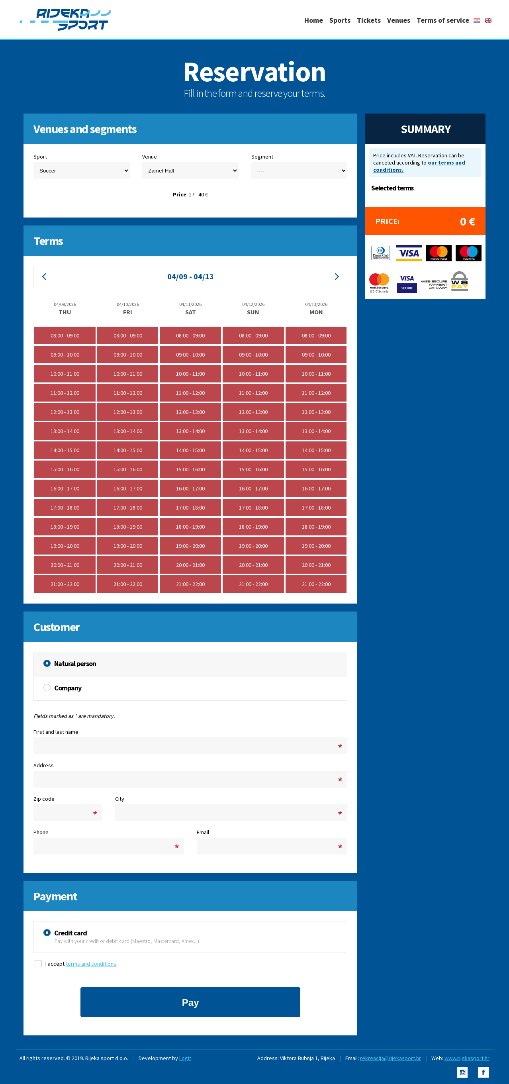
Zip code (44, 799)
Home (313, 20)
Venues (398, 20)
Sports (339, 20)
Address (43, 765)
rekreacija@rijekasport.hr (390, 1058)
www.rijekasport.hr (466, 1058)
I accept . (81, 963)
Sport (40, 156)
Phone (41, 832)
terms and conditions (91, 963)
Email (203, 832)
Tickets (369, 20)
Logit (185, 1058)
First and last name (55, 732)
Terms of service (443, 20)
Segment (262, 156)
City (119, 799)
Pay (190, 1002)
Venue (149, 156)
